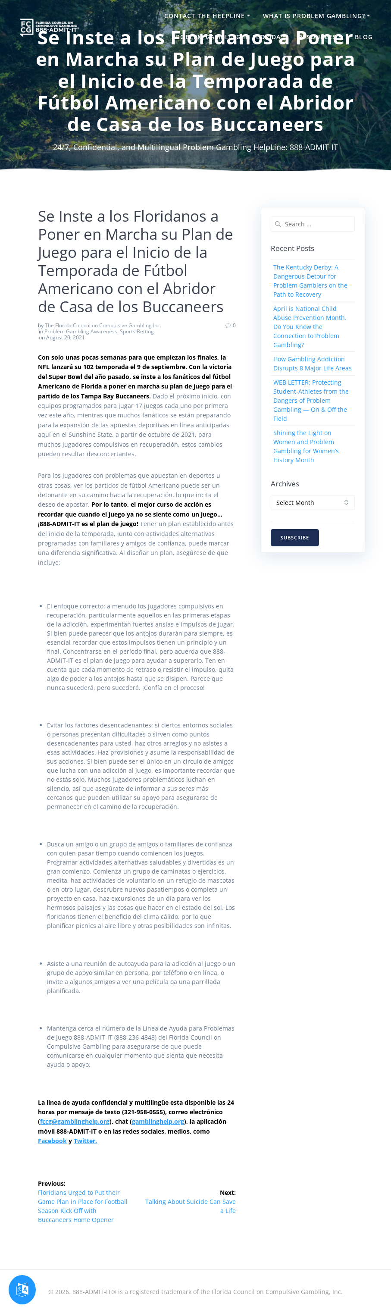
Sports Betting (137, 331)
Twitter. (85, 1141)
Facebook (52, 1141)
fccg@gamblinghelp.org (74, 1121)
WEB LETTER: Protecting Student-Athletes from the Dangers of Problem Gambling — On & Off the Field (311, 400)
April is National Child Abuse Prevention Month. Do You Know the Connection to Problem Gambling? (310, 326)
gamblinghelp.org (158, 1121)
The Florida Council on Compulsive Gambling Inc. (103, 325)
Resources (317, 37)
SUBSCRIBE (295, 538)
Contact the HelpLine (204, 16)
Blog (364, 37)
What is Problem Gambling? (314, 16)
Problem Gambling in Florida (226, 37)
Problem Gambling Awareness (80, 331)
